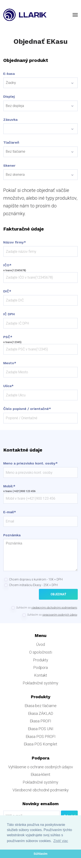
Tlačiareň (11, 142)
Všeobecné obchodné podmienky (41, 790)
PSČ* (7, 337)
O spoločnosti (40, 652)
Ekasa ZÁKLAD (40, 713)
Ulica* (8, 386)
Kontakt (40, 675)
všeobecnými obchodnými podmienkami (54, 607)
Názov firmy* (14, 242)
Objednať (58, 594)
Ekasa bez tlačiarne (41, 705)
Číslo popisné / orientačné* (27, 409)
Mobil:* (9, 486)
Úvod (40, 644)
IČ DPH (9, 314)
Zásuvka (10, 120)
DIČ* (7, 291)
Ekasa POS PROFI (41, 736)
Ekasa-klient (40, 774)
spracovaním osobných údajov (59, 614)
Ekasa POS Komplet (40, 744)
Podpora (40, 667)
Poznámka (12, 535)
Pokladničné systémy (40, 683)
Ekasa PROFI (40, 721)
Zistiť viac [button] (60, 841)
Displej (9, 97)
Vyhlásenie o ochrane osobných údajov (40, 767)
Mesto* (9, 363)
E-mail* (9, 512)
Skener (9, 166)
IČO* (7, 265)
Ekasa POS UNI (40, 728)
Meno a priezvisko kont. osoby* (30, 463)
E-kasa (9, 74)
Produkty (40, 660)
